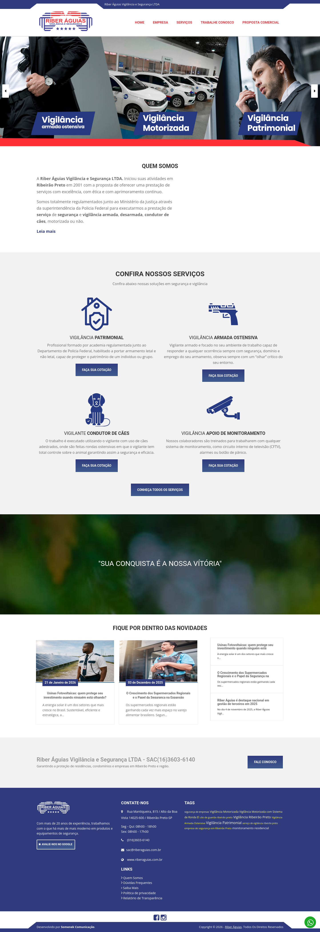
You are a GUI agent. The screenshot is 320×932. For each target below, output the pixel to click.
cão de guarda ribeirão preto (216, 817)
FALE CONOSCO (265, 762)
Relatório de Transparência (141, 898)
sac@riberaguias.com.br (143, 850)
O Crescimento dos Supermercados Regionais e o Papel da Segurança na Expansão (158, 695)
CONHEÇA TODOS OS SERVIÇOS (160, 490)
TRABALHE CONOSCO (217, 22)
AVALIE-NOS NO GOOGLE (55, 844)
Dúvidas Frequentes (136, 883)
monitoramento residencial (250, 828)
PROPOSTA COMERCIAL (260, 22)
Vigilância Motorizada (224, 812)
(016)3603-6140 (138, 840)
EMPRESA (160, 22)
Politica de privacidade (138, 893)
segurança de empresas (196, 811)
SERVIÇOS (184, 22)
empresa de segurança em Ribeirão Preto (208, 828)
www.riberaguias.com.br (144, 859)
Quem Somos (132, 878)
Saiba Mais (129, 888)
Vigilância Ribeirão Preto (252, 817)
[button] (5, 91)
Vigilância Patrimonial (224, 822)
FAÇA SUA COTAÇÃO (96, 370)
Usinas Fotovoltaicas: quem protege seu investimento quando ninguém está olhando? (75, 695)
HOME (139, 22)
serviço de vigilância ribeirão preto (260, 823)
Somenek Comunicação (77, 927)
